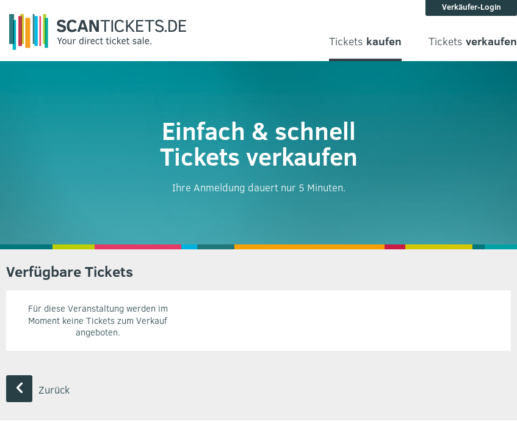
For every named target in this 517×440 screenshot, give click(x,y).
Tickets (365, 41)
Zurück (38, 390)
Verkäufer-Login (471, 6)
